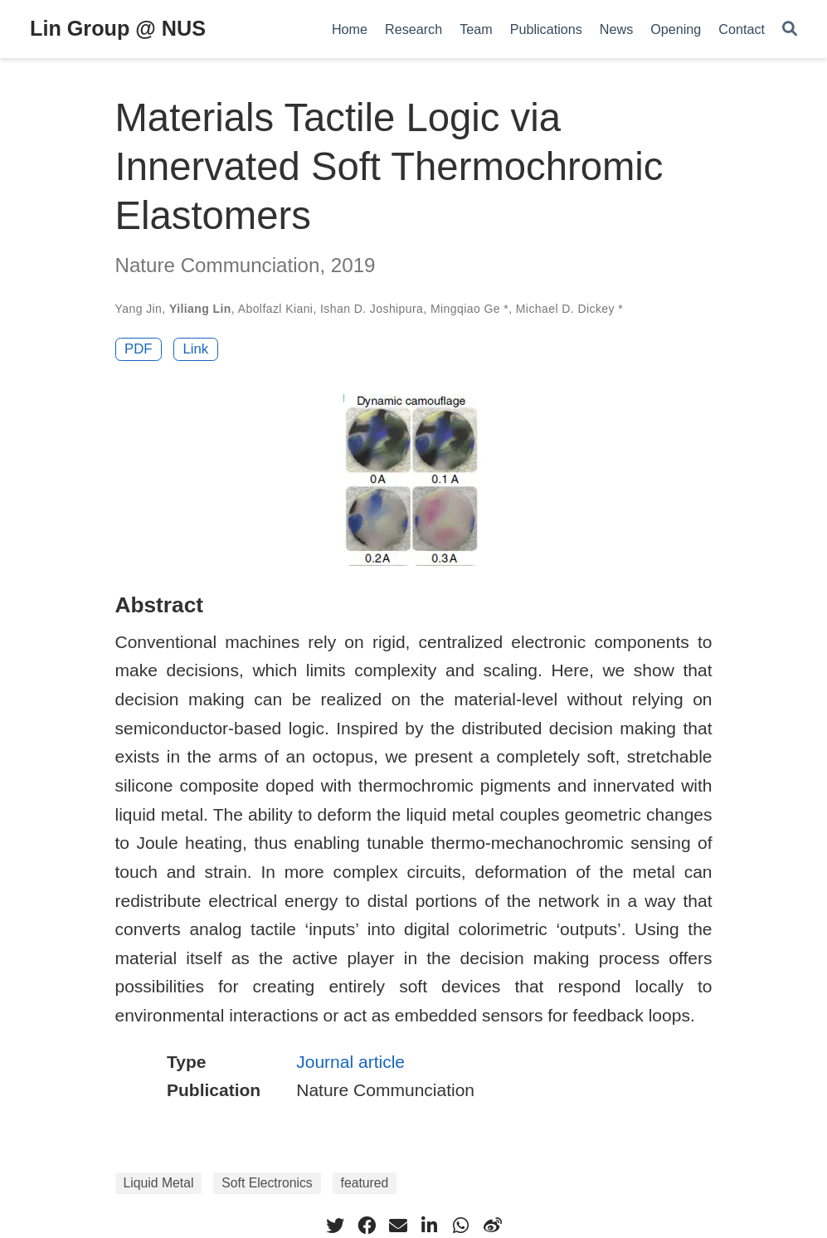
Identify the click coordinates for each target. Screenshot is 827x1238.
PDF (138, 349)
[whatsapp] (461, 1225)
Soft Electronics (266, 1183)
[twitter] (335, 1225)
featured (365, 1183)
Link (195, 349)
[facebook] (366, 1225)
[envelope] (398, 1225)
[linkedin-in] (429, 1225)
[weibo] (492, 1225)
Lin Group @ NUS (118, 28)
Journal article (350, 1061)
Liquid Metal (159, 1183)
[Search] (789, 29)
